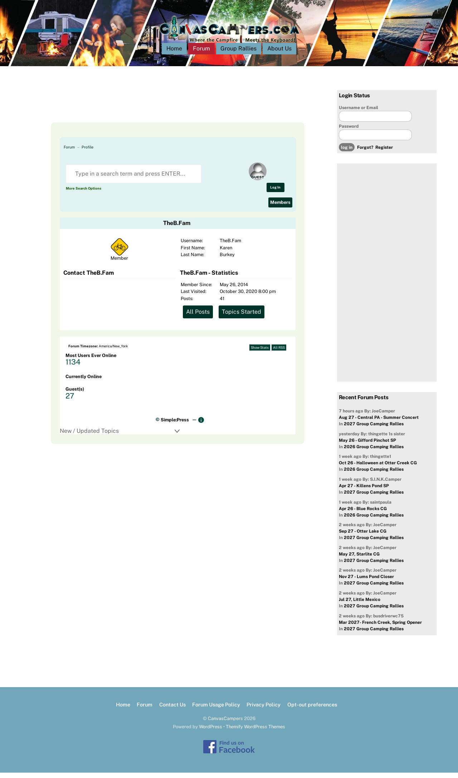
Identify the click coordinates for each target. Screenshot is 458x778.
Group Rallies (238, 54)
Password (349, 131)
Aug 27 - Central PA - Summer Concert (379, 423)
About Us (279, 54)
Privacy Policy (264, 710)
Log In (275, 193)
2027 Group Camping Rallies (374, 429)
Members (280, 207)
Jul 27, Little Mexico (359, 604)
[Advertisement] (168, 112)
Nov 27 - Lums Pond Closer (366, 582)
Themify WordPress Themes (255, 732)
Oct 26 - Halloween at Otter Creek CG (378, 468)
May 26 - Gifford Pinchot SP (367, 445)
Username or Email (358, 113)
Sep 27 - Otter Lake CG (362, 536)
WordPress (210, 732)
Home (174, 54)
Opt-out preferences (312, 710)
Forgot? (365, 153)
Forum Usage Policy (216, 710)
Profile (87, 152)
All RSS (279, 353)
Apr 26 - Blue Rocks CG (363, 514)
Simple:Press (175, 425)
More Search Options (83, 194)
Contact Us (172, 710)
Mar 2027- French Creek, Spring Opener (380, 627)
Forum (201, 54)
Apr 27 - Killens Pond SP (364, 491)
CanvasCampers (225, 723)
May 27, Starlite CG (359, 559)
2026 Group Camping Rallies (374, 452)
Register (384, 153)
